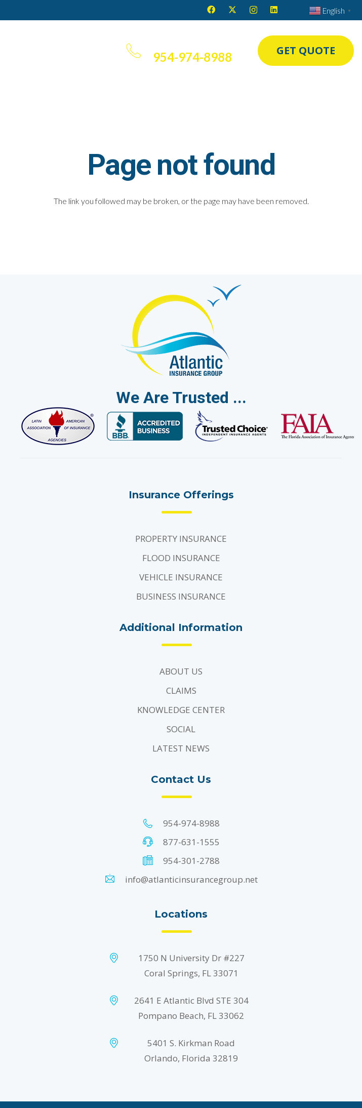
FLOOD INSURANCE (181, 558)
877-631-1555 (191, 842)
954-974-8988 (191, 823)
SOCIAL (181, 729)
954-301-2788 (191, 860)
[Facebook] (211, 10)
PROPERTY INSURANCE (181, 538)
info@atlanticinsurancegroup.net (191, 879)
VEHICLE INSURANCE (181, 577)
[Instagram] (253, 10)
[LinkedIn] (273, 10)
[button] (110, 51)
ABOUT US (181, 671)
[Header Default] (47, 50)
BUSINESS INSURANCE (181, 596)
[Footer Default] (58, 426)
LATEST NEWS (181, 748)
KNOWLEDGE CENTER (181, 710)
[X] (232, 10)
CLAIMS (181, 690)
